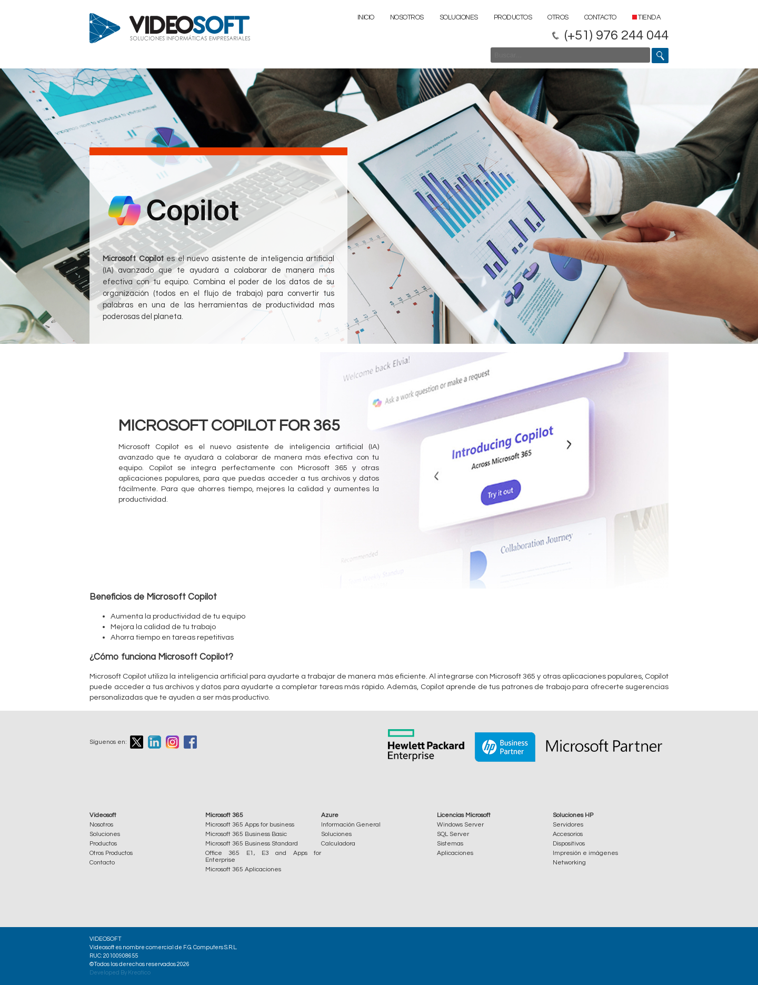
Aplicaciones (455, 853)
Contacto (600, 17)
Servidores (568, 824)
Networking (569, 862)
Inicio (365, 17)
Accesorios (568, 834)
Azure (329, 815)
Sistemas (450, 843)
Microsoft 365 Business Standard (251, 843)
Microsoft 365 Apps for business (249, 824)
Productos (513, 17)
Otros (557, 17)
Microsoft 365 (224, 815)
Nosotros (407, 17)
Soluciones (459, 17)
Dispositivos (569, 843)
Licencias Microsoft (464, 815)
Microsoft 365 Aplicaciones (243, 869)
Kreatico (139, 973)
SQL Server (453, 834)
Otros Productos (111, 853)
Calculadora (338, 843)
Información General (351, 824)
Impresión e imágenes (585, 853)
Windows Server (460, 824)
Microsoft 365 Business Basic (246, 834)
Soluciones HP (573, 815)
